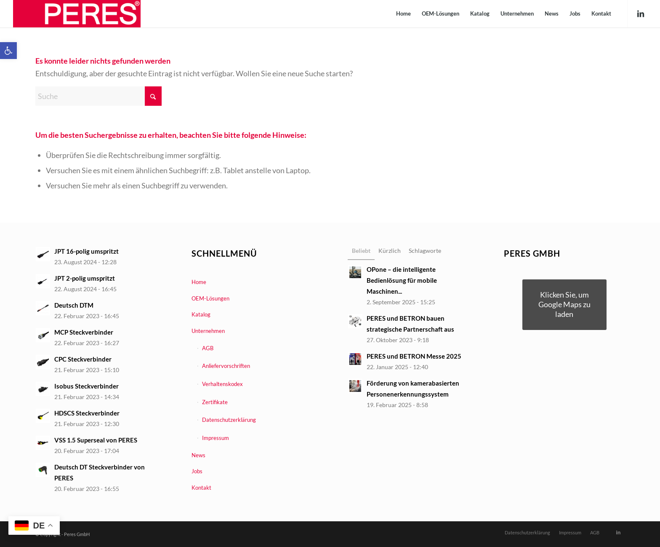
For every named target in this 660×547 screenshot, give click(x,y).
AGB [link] (207, 348)
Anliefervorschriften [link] (226, 365)
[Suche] (98, 96)
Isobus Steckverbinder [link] (86, 386)
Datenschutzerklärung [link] (229, 419)
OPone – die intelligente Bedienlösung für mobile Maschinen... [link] (402, 280)
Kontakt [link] (201, 487)
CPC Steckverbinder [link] (83, 359)
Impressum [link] (215, 437)
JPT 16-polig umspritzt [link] (86, 251)
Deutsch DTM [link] (73, 305)
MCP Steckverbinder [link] (83, 332)
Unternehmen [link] (208, 330)
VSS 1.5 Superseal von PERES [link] (95, 440)
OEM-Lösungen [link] (210, 298)
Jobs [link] (197, 471)
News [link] (198, 455)
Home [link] (199, 282)
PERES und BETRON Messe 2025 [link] (414, 356)
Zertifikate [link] (215, 402)
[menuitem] (403, 13)
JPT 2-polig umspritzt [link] (84, 278)
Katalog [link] (201, 314)
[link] (8, 50)
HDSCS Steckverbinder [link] (87, 413)
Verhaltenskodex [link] (222, 384)
